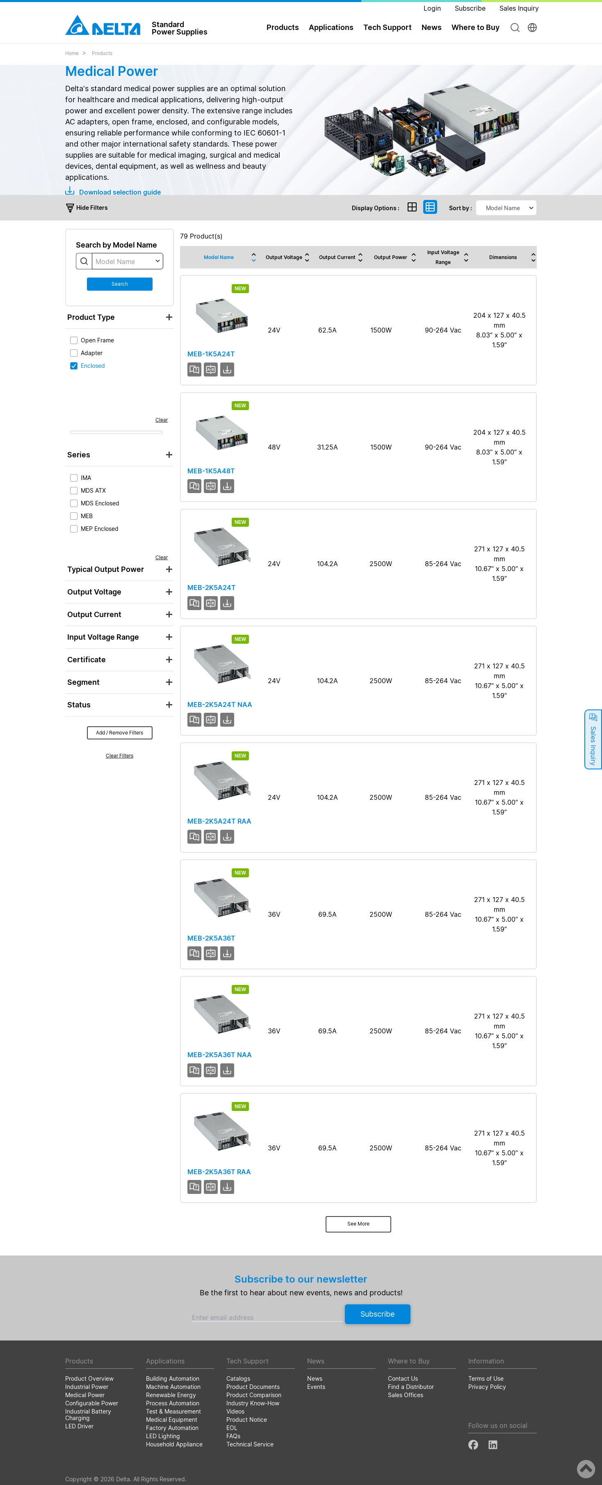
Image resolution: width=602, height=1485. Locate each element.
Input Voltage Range (103, 637)
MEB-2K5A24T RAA (219, 821)
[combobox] (127, 261)
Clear (161, 420)
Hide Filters (86, 207)
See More (358, 1224)
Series (78, 454)
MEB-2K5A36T (211, 938)
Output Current (94, 614)
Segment (83, 682)
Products (283, 27)
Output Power (390, 257)
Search (120, 284)
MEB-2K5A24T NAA (219, 704)
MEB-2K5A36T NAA (219, 1055)
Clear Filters (119, 756)
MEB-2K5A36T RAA (219, 1172)
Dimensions (503, 257)
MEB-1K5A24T (211, 354)
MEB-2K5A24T (211, 587)
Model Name (219, 257)
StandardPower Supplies (180, 28)
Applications (331, 27)
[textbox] (127, 261)
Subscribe (377, 1314)
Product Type (91, 317)
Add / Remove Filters (119, 733)
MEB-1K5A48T (211, 471)
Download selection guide (113, 192)
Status (79, 704)
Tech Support (387, 27)
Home (72, 53)
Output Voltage (94, 592)
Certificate (86, 659)
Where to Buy (475, 27)
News (432, 27)
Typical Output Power (105, 569)
